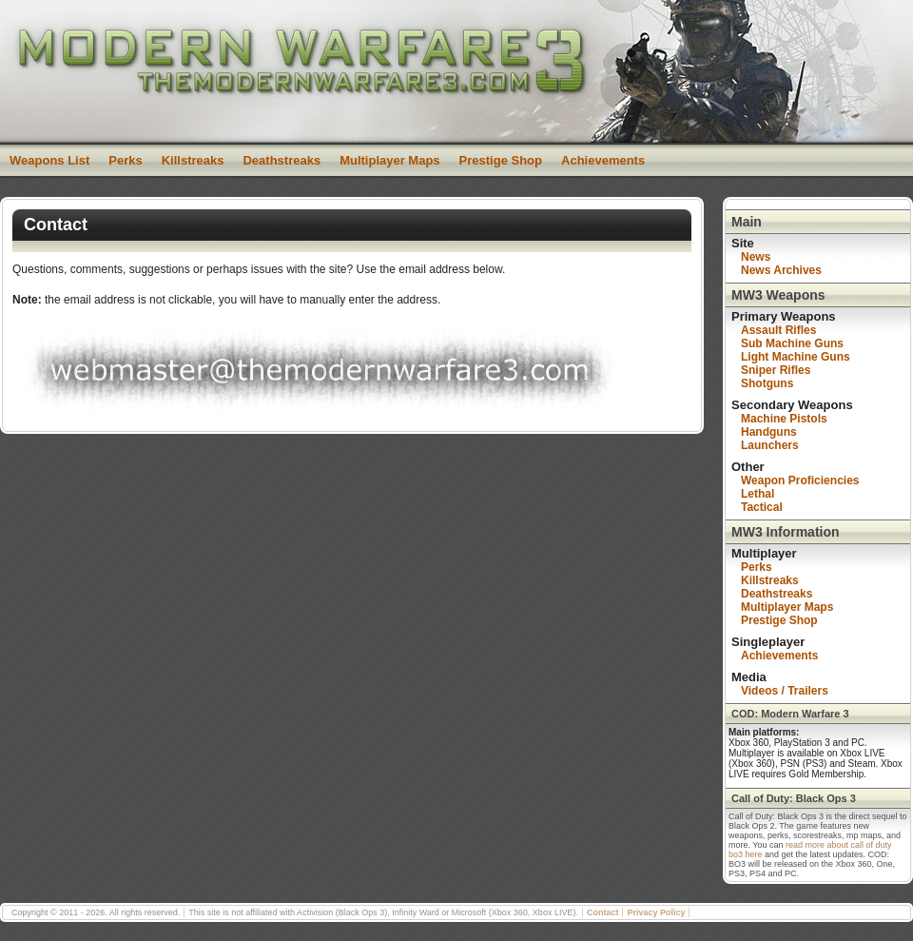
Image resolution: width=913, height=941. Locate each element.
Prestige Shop (500, 160)
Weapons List (49, 160)
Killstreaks (193, 160)
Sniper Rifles (775, 370)
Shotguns (767, 383)
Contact (603, 912)
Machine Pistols (784, 418)
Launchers (770, 445)
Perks (125, 160)
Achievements (603, 160)
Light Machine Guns (795, 356)
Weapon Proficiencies (800, 480)
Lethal (757, 493)
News (755, 257)
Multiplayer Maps (389, 160)
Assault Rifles (778, 330)
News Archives (781, 270)
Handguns (769, 432)
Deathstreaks (282, 160)
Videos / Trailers (784, 690)
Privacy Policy (656, 912)
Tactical (762, 507)
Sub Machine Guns (792, 343)
